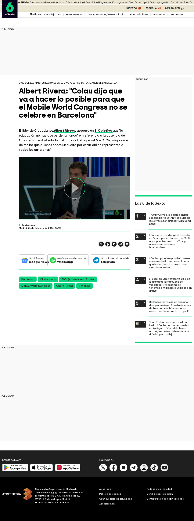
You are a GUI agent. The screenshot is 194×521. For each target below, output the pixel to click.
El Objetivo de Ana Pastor (78, 279)
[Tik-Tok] (154, 470)
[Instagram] (144, 470)
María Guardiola (55, 2)
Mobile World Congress (35, 286)
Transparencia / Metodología (105, 14)
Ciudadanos (48, 279)
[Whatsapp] (124, 470)
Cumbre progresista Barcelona (165, 2)
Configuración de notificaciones (165, 498)
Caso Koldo (91, 2)
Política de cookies (110, 494)
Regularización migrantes (113, 2)
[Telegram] (134, 470)
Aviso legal (105, 489)
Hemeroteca (74, 14)
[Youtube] (164, 470)
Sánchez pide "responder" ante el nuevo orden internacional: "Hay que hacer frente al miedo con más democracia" (169, 263)
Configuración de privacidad (115, 498)
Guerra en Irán (37, 2)
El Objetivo (53, 14)
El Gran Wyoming (75, 2)
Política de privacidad (159, 489)
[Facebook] (113, 470)
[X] (103, 470)
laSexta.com (27, 225)
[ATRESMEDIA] (16, 496)
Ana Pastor (177, 14)
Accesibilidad (107, 503)
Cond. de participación (160, 494)
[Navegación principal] (190, 8)
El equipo (159, 14)
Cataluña (84, 286)
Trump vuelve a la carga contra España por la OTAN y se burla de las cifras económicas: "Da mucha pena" (170, 219)
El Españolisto (139, 14)
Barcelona (27, 279)
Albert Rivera (64, 286)
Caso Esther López (138, 2)
